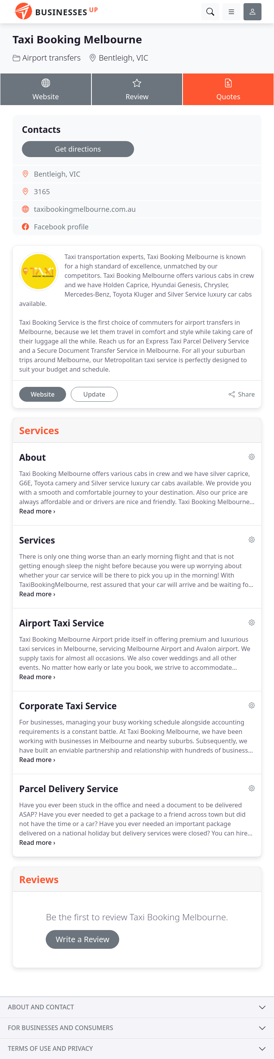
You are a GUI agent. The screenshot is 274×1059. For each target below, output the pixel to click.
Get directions (78, 149)
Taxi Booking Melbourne (77, 39)
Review (137, 89)
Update (94, 394)
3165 (42, 191)
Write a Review (82, 939)
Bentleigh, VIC (124, 57)
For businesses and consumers (60, 1027)
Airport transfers (51, 57)
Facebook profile (61, 226)
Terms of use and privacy (50, 1048)
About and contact (41, 1007)
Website (46, 89)
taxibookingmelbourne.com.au (85, 209)
